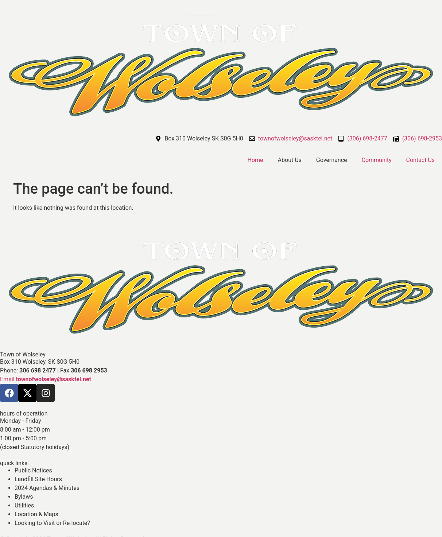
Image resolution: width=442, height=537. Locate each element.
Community (377, 160)
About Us (290, 160)
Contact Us (420, 160)
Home (255, 160)
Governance (331, 160)
